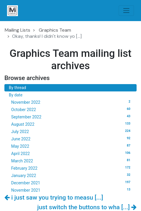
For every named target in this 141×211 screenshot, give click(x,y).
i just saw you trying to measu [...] (53, 197)
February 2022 (71, 168)
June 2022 (71, 138)
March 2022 (71, 160)
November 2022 (71, 102)
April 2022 (71, 153)
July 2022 (71, 131)
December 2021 (71, 182)
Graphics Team (55, 30)
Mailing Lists (17, 30)
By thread (17, 87)
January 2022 (71, 175)
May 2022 (71, 146)
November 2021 (71, 190)
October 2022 (71, 109)
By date (15, 95)
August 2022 (71, 124)
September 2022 (71, 116)
